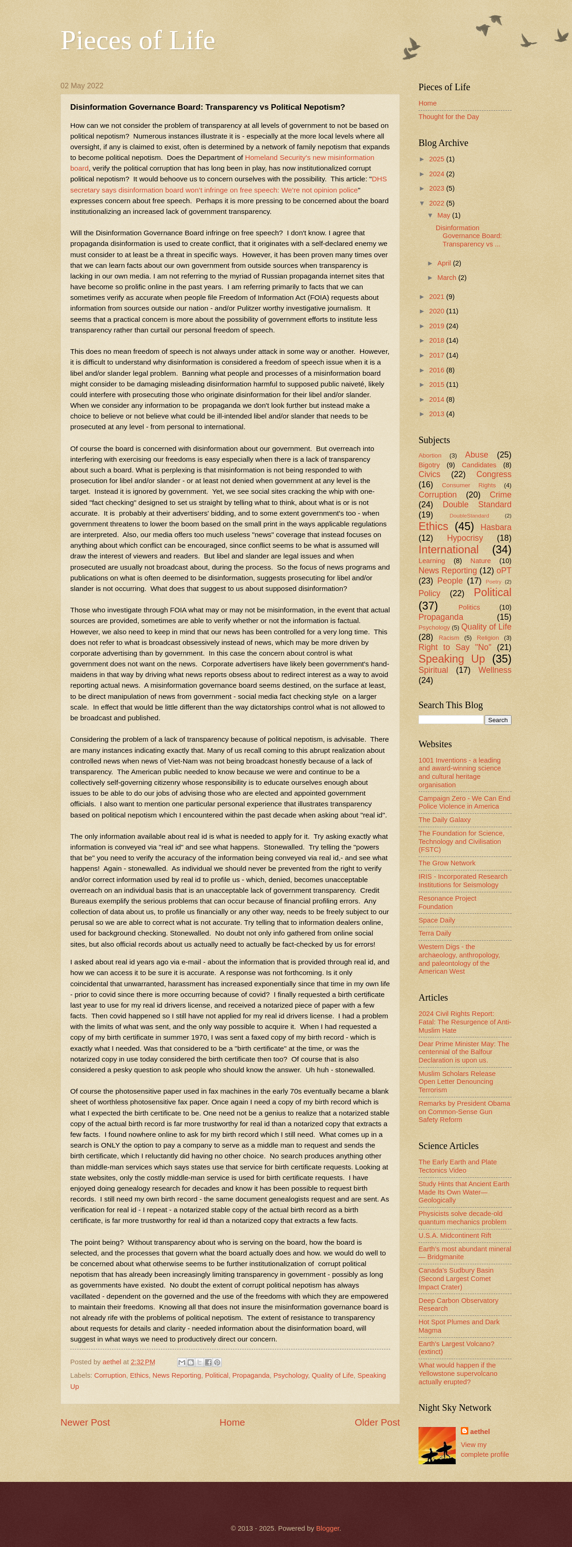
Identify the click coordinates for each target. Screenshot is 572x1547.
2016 (437, 370)
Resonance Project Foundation (447, 902)
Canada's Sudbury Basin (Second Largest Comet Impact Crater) (456, 1278)
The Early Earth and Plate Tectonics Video (458, 1166)
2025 (437, 159)
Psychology (290, 1375)
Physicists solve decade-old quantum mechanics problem (462, 1218)
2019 (437, 326)
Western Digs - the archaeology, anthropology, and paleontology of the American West (459, 959)
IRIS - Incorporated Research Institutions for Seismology (463, 881)
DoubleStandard (469, 515)
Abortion (430, 455)
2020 (437, 311)
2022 (437, 203)
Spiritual (433, 670)
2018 (437, 340)
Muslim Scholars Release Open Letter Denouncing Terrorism (457, 1082)
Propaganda (251, 1375)
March (447, 277)
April (445, 263)
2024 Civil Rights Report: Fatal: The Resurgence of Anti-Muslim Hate (465, 1022)
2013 (437, 414)
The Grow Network (447, 863)
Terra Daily (435, 933)
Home (232, 1422)
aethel (480, 1431)
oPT (504, 570)
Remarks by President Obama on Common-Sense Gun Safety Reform (464, 1111)
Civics (429, 474)
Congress (494, 474)
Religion (488, 637)
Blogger (327, 1528)
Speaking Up (452, 659)
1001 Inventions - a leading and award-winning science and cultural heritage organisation (460, 773)
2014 (437, 399)
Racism (449, 637)
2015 (437, 384)
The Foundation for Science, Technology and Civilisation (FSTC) (462, 841)
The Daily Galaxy (445, 819)
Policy (429, 593)
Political (217, 1375)
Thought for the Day (449, 116)
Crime (501, 494)
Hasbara (496, 527)
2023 (437, 188)
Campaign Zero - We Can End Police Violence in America (465, 802)
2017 (437, 355)
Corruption (110, 1375)
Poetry (493, 581)
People (450, 580)
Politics (469, 607)
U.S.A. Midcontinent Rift (455, 1235)
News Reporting (177, 1375)
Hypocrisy (465, 538)
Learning (432, 560)
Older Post (377, 1422)
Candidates (479, 465)
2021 (437, 296)
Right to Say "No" (455, 647)
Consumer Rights (469, 485)
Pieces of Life (137, 40)
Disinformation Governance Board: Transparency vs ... (469, 236)
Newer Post (85, 1422)
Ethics (139, 1375)
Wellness (495, 670)
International (449, 550)
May (444, 215)
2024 (437, 174)
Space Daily (437, 920)
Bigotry (429, 465)
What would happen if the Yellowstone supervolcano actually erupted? (458, 1373)
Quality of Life (332, 1375)
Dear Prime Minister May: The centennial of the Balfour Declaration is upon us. (464, 1052)
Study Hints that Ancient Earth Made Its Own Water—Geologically (464, 1192)
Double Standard (477, 504)
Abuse (476, 454)
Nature (481, 560)
